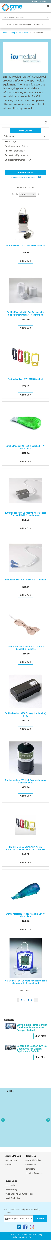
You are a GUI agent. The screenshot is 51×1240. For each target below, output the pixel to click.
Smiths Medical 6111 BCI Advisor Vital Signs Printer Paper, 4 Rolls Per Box (25, 313)
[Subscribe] (40, 1218)
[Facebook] (25, 1227)
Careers (8, 1164)
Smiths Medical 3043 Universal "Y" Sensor (25, 580)
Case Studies (30, 1164)
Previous (3, 1120)
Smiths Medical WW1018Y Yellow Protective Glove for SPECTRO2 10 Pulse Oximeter (25, 848)
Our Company (11, 1160)
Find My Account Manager (19, 24)
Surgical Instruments (16, 160)
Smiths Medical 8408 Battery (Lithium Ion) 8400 (25, 714)
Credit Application (12, 1198)
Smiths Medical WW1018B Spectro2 (25, 379)
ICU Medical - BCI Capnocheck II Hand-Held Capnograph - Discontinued (25, 982)
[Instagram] (32, 1227)
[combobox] (25, 17)
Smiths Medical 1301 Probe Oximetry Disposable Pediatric (25, 647)
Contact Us (38, 24)
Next (48, 1120)
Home (4, 33)
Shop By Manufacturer (19, 33)
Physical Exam (14, 150)
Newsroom (30, 1169)
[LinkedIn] (19, 1227)
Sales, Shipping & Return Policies (19, 1194)
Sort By (15, 194)
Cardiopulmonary (15, 146)
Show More (40, 1036)
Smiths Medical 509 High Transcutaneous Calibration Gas (25, 781)
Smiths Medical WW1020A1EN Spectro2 (25, 245)
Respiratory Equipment (17, 155)
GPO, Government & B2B (24, 177)
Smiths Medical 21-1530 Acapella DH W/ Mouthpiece (25, 447)
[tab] (25, 136)
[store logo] (12, 7)
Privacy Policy (11, 1189)
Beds (9, 141)
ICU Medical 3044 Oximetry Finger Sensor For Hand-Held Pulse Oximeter (25, 514)
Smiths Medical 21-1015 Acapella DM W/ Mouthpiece (25, 915)
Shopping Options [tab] (25, 130)
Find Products (11, 1185)
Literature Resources (34, 1173)
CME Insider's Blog (33, 1160)
